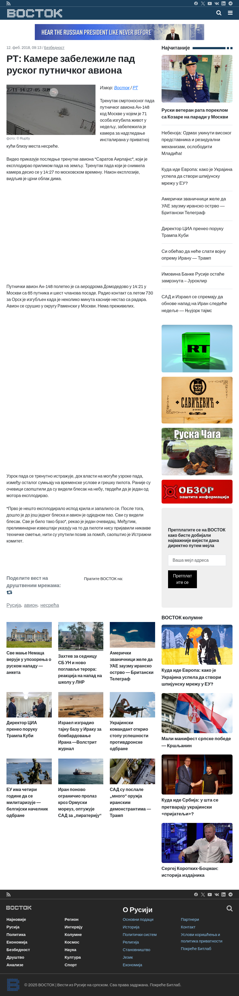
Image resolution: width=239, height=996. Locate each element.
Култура (73, 957)
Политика (16, 934)
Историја (131, 927)
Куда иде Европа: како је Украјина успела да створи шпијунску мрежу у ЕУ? (197, 176)
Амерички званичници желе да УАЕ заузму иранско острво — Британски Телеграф (194, 205)
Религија (131, 942)
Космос (72, 942)
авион (30, 605)
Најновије (16, 919)
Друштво (15, 957)
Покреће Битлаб (196, 949)
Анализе (14, 965)
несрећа (49, 605)
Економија (16, 942)
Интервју (74, 927)
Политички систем (140, 934)
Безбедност (54, 48)
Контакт (188, 927)
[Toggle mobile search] (219, 12)
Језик (128, 957)
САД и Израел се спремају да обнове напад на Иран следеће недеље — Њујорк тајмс (194, 303)
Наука (70, 950)
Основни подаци (138, 919)
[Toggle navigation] (229, 12)
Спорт (71, 965)
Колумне (73, 934)
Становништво (136, 950)
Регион (72, 919)
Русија (13, 605)
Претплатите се (182, 579)
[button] (230, 13)
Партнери (190, 919)
